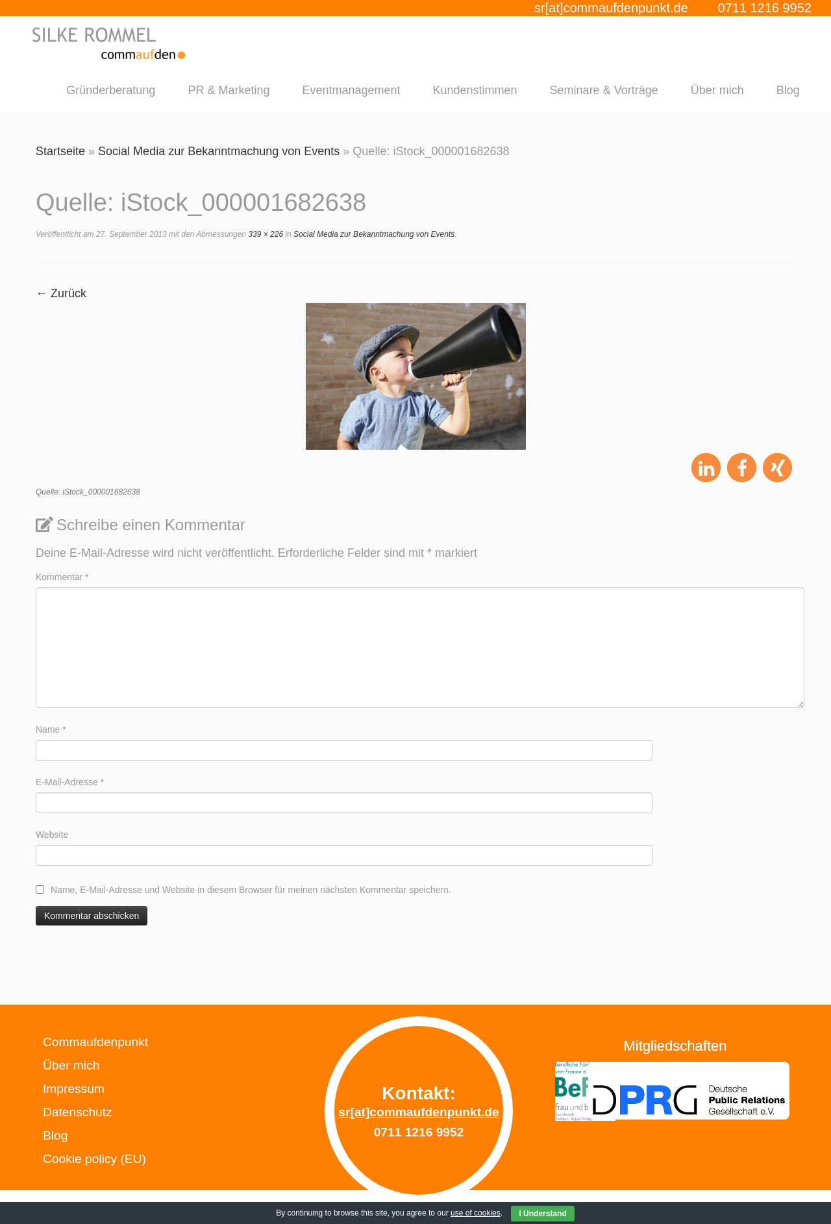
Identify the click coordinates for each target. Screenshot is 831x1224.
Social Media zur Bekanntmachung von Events (219, 151)
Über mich (717, 90)
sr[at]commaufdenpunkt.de (611, 8)
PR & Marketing (228, 90)
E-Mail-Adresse (70, 782)
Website (52, 834)
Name (51, 729)
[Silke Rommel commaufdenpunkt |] (110, 43)
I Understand (542, 1213)
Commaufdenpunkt (95, 1042)
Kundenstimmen (475, 90)
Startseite (60, 151)
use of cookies (476, 1213)
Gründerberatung (110, 90)
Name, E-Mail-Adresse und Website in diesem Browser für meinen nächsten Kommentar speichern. (251, 890)
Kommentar (62, 577)
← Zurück (61, 293)
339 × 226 (264, 234)
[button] (706, 468)
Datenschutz (77, 1112)
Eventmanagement (351, 90)
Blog (788, 90)
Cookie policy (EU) (94, 1159)
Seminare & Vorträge (604, 90)
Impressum (74, 1088)
